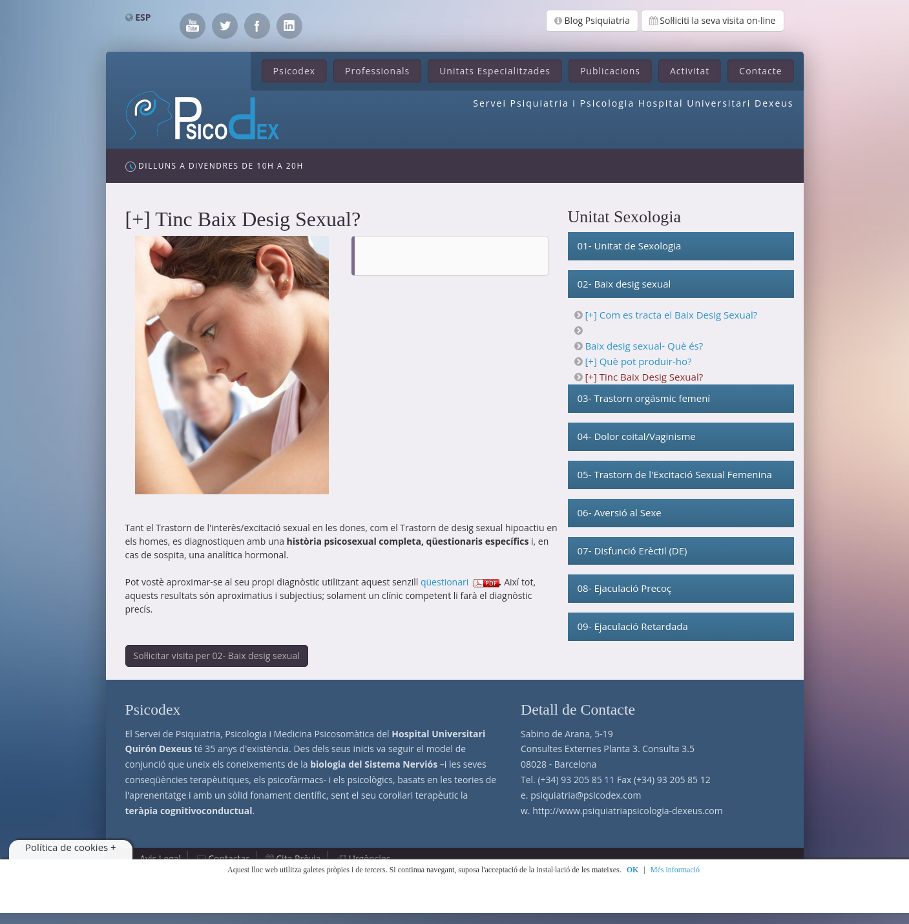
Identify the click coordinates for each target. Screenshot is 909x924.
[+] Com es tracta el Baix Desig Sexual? (671, 314)
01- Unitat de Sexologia (630, 245)
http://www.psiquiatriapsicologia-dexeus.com (627, 810)
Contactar (228, 858)
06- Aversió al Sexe (620, 512)
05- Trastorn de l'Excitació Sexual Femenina (675, 474)
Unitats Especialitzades (494, 71)
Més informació (675, 869)
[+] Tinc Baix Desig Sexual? (644, 376)
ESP (143, 17)
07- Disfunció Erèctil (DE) (632, 550)
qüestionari (444, 582)
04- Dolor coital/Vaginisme (637, 436)
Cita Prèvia (298, 858)
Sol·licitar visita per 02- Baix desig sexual (217, 655)
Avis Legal (160, 858)
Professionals (377, 71)
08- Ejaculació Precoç (625, 588)
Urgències (370, 858)
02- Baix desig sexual (624, 283)
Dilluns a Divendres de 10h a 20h (214, 166)
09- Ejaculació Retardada (633, 626)
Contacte (760, 71)
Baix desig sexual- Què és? (644, 345)
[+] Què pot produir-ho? (638, 361)
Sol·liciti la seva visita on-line (712, 20)
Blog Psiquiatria (592, 20)
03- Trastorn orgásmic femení (644, 398)
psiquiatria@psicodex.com (585, 795)
